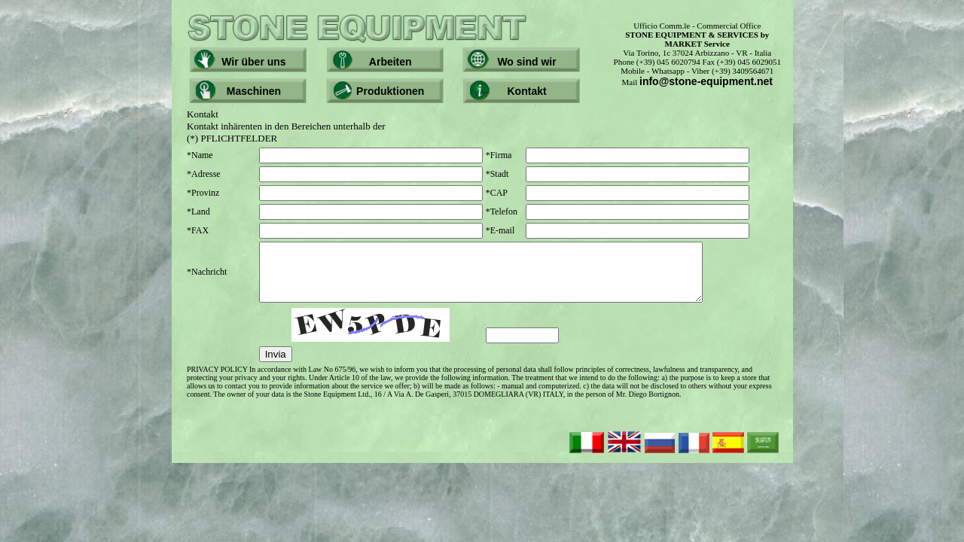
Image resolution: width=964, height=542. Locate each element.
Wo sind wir (526, 62)
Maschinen (254, 91)
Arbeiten (390, 62)
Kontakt (527, 91)
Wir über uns (253, 62)
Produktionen (390, 91)
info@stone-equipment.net (706, 81)
